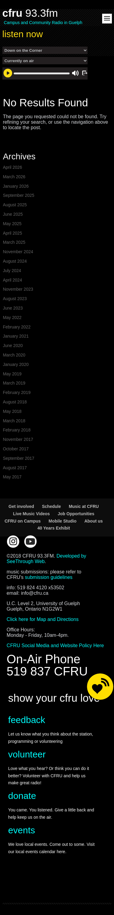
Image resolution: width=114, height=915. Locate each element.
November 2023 (18, 289)
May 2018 (12, 411)
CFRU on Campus (23, 521)
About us (93, 521)
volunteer (27, 754)
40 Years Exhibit (53, 528)
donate (22, 796)
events (21, 830)
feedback (26, 720)
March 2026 (14, 176)
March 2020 (14, 355)
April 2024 (12, 280)
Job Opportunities (76, 513)
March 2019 (14, 383)
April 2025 (12, 233)
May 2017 (12, 476)
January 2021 (16, 336)
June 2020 (12, 345)
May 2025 (12, 223)
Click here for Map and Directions (43, 619)
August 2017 (15, 467)
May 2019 (12, 373)
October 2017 (16, 448)
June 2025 (12, 214)
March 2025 (14, 242)
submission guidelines (49, 577)
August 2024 (15, 261)
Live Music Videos (31, 513)
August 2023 (15, 298)
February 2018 (16, 429)
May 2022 (12, 317)
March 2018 (14, 420)
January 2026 (16, 186)
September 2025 (18, 195)
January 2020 (16, 364)
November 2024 (18, 251)
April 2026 (12, 167)
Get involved (21, 506)
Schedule (51, 506)
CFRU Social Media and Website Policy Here (55, 645)
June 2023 (12, 308)
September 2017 (18, 458)
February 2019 (16, 392)
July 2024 (12, 270)
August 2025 (15, 204)
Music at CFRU (84, 506)
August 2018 (15, 401)
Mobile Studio (63, 521)
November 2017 (18, 439)
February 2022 (16, 327)
